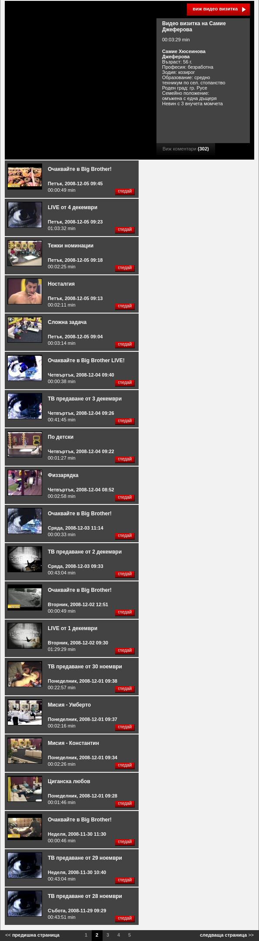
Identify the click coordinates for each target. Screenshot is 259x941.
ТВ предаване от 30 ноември (85, 667)
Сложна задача (67, 322)
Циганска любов (69, 781)
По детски (60, 437)
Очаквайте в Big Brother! (80, 169)
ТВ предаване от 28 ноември (85, 896)
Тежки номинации (70, 246)
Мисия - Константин (73, 743)
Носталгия (61, 284)
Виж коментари (186, 148)
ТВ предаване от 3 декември (85, 399)
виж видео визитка (215, 8)
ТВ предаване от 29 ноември (85, 858)
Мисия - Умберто (69, 705)
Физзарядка (63, 475)
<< (32, 935)
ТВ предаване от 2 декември (85, 552)
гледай (125, 191)
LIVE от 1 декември (72, 628)
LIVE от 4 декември (72, 207)
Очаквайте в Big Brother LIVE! (86, 360)
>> (227, 935)
